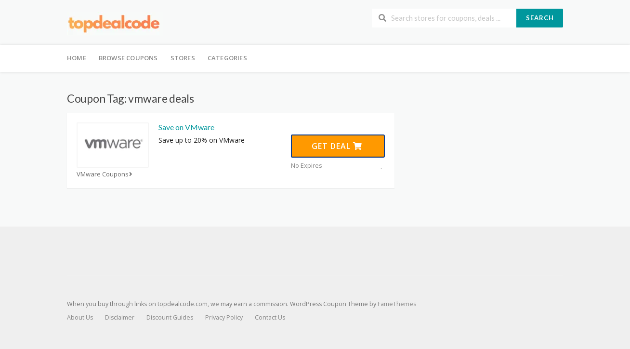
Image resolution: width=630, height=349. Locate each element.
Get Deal (337, 146)
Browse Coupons (128, 58)
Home (76, 58)
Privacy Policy (224, 317)
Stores (183, 58)
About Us (80, 317)
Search (540, 18)
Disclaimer (119, 317)
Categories (227, 58)
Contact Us (270, 317)
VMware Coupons (105, 174)
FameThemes (397, 304)
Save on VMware (186, 127)
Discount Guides (169, 317)
